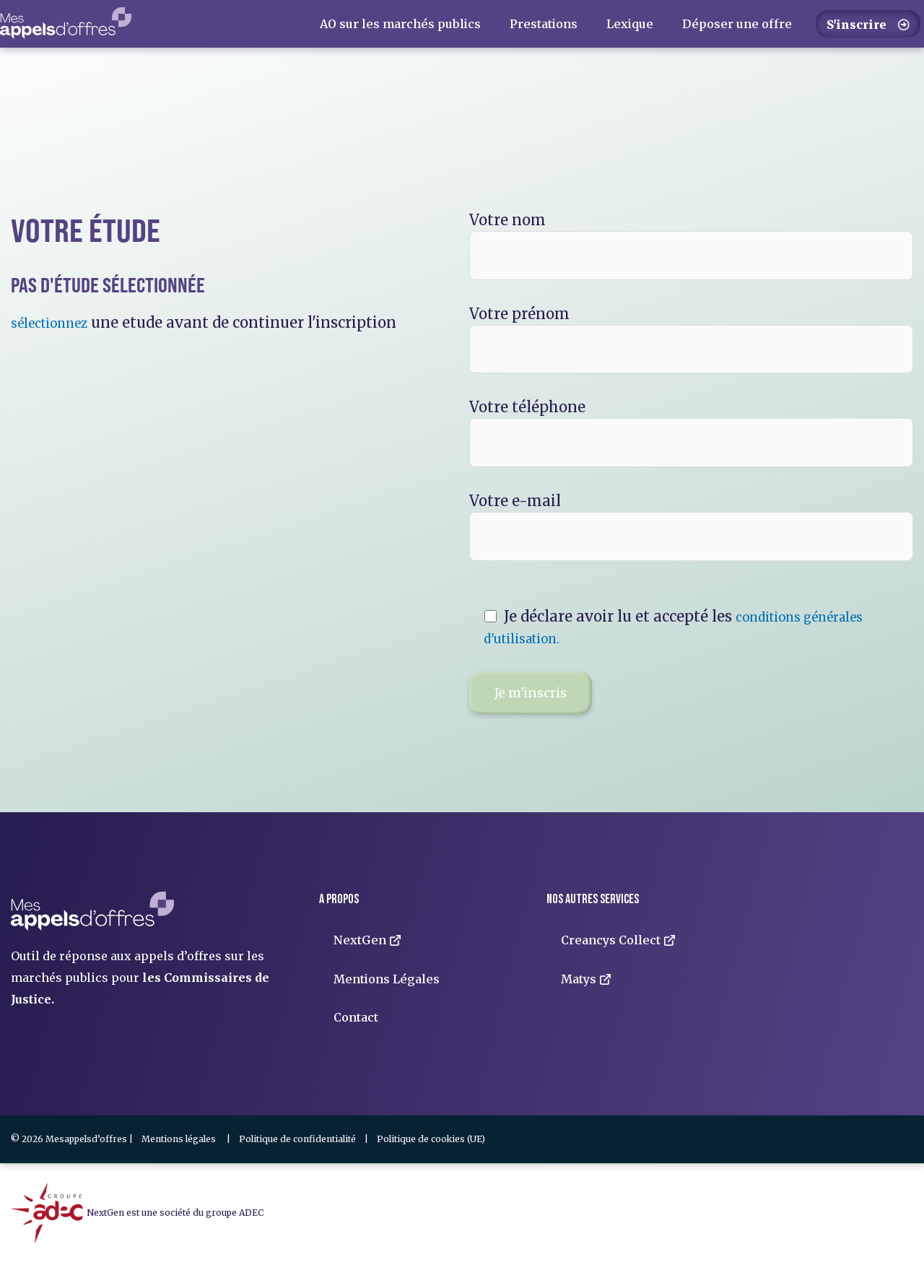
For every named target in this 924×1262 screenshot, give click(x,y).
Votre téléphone (691, 432)
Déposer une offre (737, 24)
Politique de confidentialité (297, 1138)
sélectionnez (57, 322)
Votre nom (691, 245)
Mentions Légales (387, 979)
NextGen (367, 940)
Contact (356, 1017)
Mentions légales (178, 1138)
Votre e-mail (691, 526)
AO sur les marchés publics (400, 24)
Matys (586, 979)
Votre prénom (691, 339)
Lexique (629, 24)
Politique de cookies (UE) (431, 1138)
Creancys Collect (618, 940)
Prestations (544, 24)
